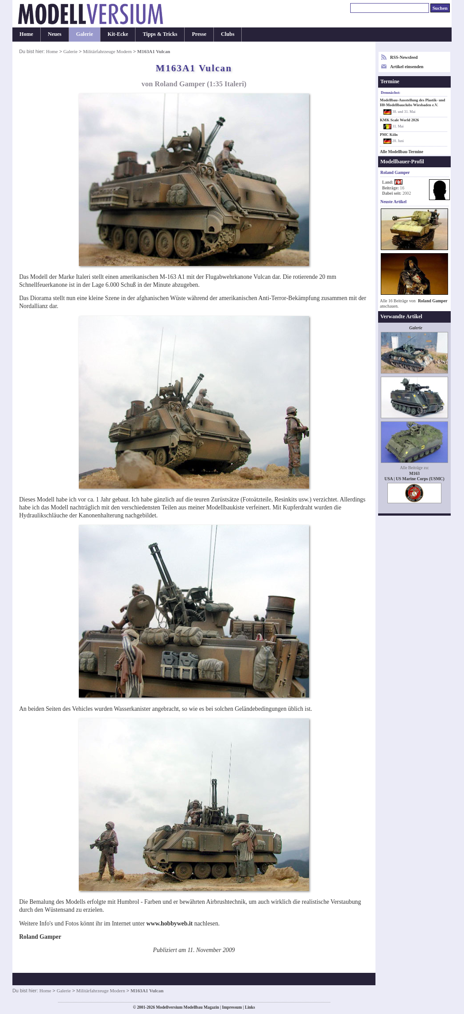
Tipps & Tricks (160, 34)
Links (250, 1007)
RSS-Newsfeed (404, 57)
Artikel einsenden (406, 66)
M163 (414, 473)
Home (26, 34)
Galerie (84, 34)
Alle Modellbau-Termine (401, 152)
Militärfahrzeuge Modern (107, 51)
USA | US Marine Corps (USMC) (414, 478)
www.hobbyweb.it (170, 923)
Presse (199, 34)
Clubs (227, 34)
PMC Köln (389, 134)
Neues (55, 34)
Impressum (232, 1007)
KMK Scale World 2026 (399, 120)
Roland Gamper (433, 300)
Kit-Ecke (118, 34)
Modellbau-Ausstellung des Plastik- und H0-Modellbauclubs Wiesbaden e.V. (412, 102)
